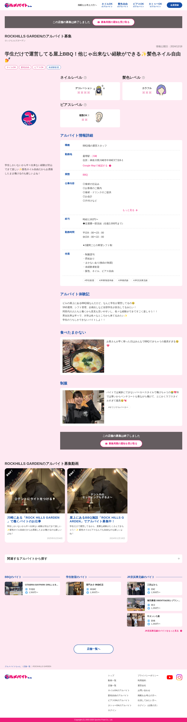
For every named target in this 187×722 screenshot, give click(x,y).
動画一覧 (112, 680)
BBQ (85, 175)
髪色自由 (25, 67)
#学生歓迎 (89, 280)
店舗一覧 (26, 666)
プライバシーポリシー (148, 675)
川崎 (94, 156)
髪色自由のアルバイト (118, 695)
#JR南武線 (123, 280)
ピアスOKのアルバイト (119, 700)
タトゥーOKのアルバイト (120, 705)
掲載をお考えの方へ (87, 5)
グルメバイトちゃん (13, 666)
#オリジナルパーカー (118, 407)
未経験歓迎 (54, 67)
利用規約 (142, 680)
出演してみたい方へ (147, 700)
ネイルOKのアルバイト (119, 690)
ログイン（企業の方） (148, 705)
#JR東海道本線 (106, 280)
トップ (111, 675)
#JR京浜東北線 (140, 280)
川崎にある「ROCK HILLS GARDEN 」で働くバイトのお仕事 (33, 519)
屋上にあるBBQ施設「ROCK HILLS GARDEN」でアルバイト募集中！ (97, 519)
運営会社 (142, 685)
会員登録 (174, 5)
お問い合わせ (144, 690)
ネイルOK (11, 67)
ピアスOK (39, 67)
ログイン (112, 710)
